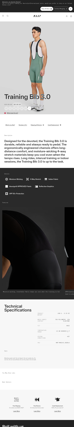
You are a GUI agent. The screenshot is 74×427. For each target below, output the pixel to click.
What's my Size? (10, 116)
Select (35, 100)
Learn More (16, 387)
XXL (25, 100)
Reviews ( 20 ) (23, 116)
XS (6, 100)
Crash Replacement (54, 117)
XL (22, 100)
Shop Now (47, 2)
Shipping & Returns (37, 117)
